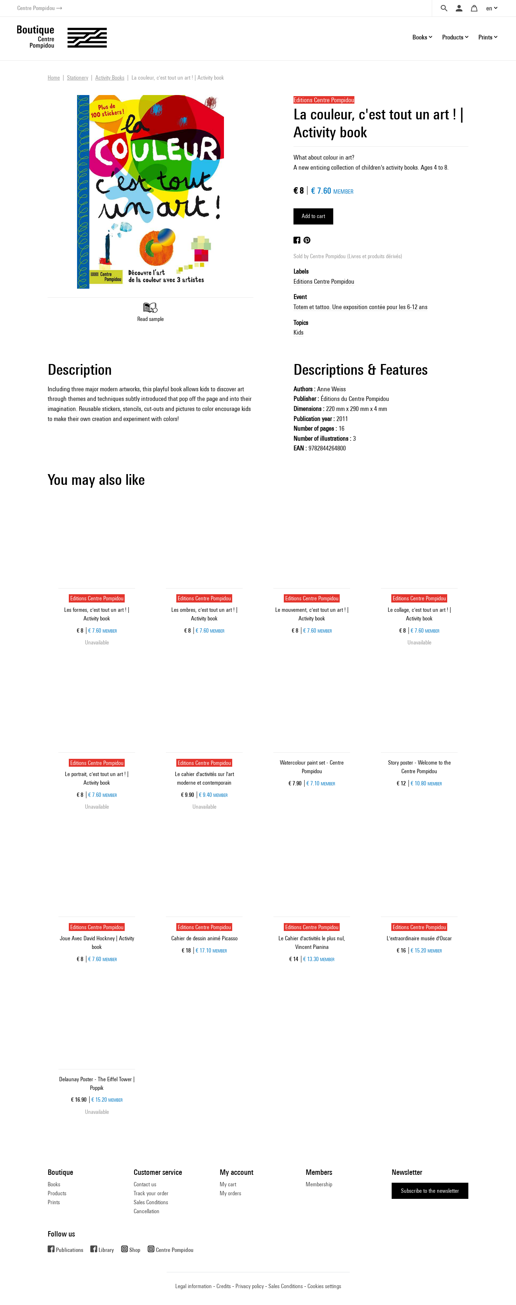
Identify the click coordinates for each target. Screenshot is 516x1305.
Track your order (151, 1193)
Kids (298, 332)
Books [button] (419, 37)
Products (57, 1193)
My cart (228, 1184)
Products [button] (452, 37)
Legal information (193, 1286)
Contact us (145, 1184)
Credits (223, 1286)
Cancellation (146, 1211)
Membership (319, 1184)
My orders (230, 1193)
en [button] (489, 8)
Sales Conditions (151, 1202)
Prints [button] (485, 37)
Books (54, 1184)
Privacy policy (249, 1286)
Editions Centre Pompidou (323, 281)
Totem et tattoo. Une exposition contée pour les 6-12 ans (360, 307)
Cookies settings (324, 1286)
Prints (54, 1202)
